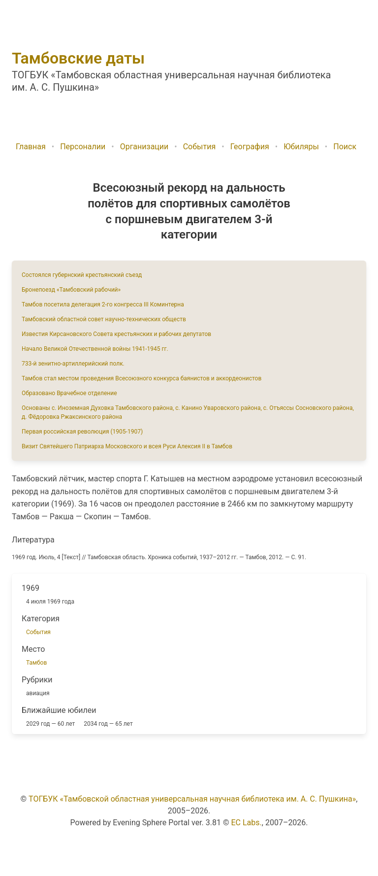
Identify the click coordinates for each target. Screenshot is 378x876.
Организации (144, 146)
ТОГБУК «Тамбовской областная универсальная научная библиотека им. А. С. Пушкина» (192, 799)
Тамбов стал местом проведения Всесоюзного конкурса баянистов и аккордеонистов (141, 378)
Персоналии (82, 146)
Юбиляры (301, 146)
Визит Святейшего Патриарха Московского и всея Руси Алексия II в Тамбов (127, 446)
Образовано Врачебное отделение (69, 393)
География (249, 146)
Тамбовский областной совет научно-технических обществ (104, 319)
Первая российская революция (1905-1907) (82, 431)
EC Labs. (246, 822)
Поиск (344, 146)
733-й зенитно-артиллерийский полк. (73, 363)
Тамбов (36, 662)
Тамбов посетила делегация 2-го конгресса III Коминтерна (103, 304)
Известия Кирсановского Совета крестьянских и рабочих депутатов (116, 334)
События (199, 146)
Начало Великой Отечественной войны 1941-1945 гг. (95, 348)
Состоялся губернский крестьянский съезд (82, 274)
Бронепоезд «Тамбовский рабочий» (71, 289)
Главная (31, 146)
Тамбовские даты (78, 58)
